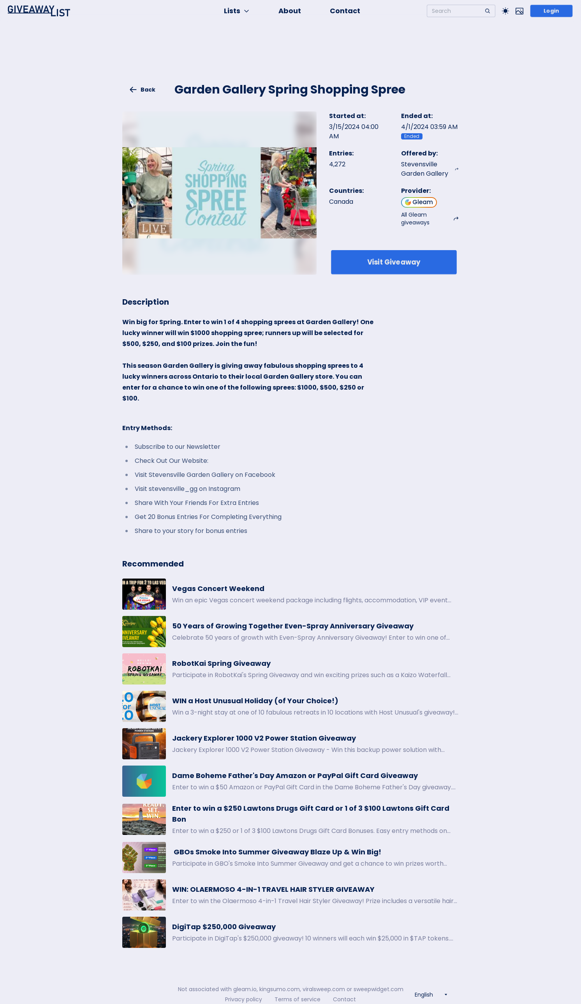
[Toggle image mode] (519, 11)
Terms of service (297, 999)
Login (552, 11)
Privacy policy (243, 999)
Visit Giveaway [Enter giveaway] (393, 262)
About (289, 11)
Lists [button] (237, 11)
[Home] (39, 11)
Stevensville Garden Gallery (430, 169)
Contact (345, 11)
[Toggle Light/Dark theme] (505, 11)
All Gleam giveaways (430, 218)
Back (142, 89)
